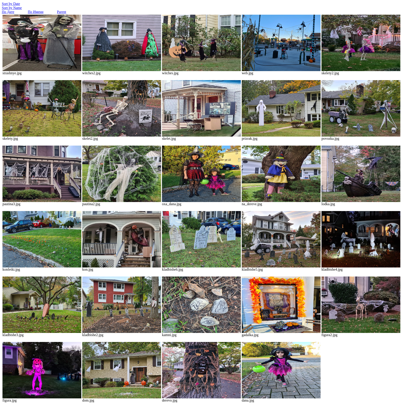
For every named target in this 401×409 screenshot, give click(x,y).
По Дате (8, 12)
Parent (61, 12)
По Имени (35, 12)
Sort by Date (11, 4)
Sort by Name (12, 8)
